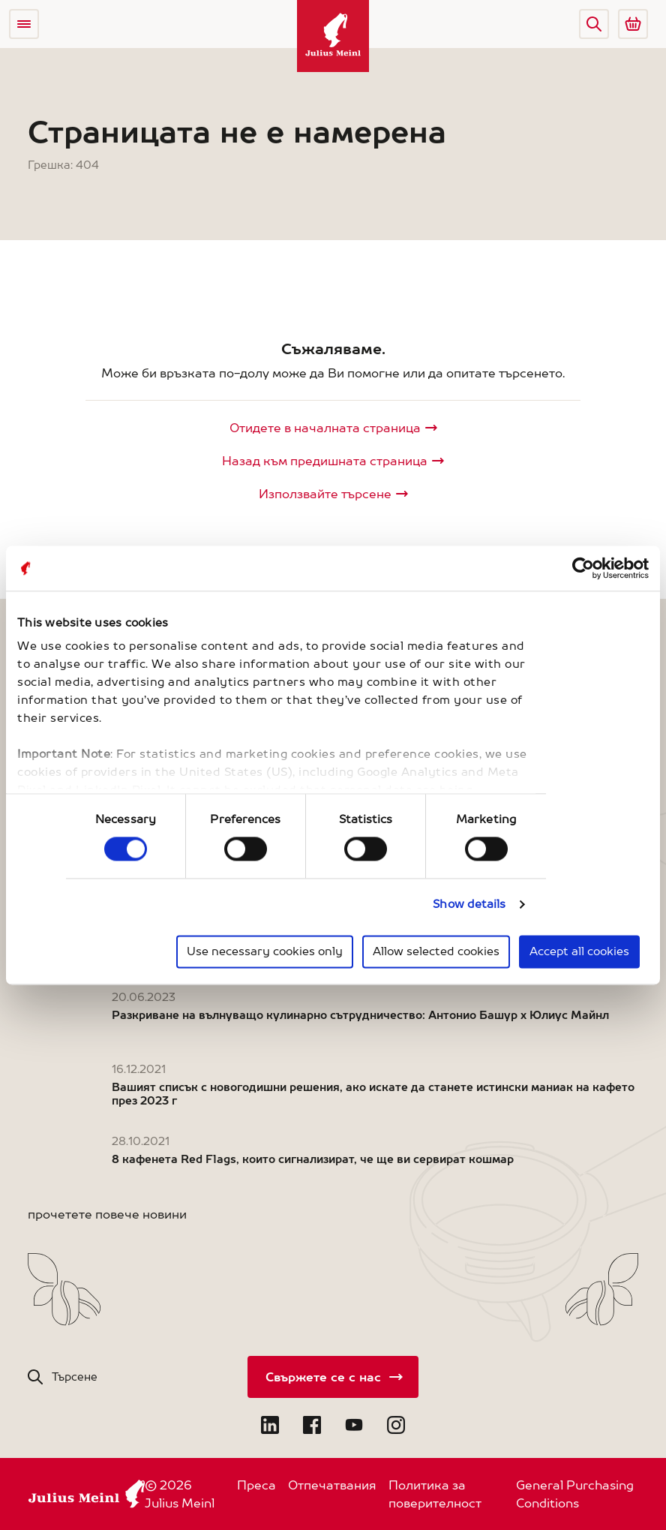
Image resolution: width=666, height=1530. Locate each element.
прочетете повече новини (107, 1214)
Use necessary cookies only (265, 951)
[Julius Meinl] (333, 36)
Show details (469, 904)
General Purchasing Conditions (575, 1494)
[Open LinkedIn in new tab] (270, 1425)
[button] (594, 24)
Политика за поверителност (435, 1494)
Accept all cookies (579, 951)
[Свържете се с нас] (333, 1377)
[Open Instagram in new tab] (396, 1425)
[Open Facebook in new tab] (312, 1425)
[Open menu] (24, 24)
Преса (256, 1485)
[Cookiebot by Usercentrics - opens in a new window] (583, 568)
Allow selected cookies (436, 951)
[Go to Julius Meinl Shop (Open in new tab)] (633, 24)
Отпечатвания (332, 1485)
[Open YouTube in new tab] (354, 1425)
